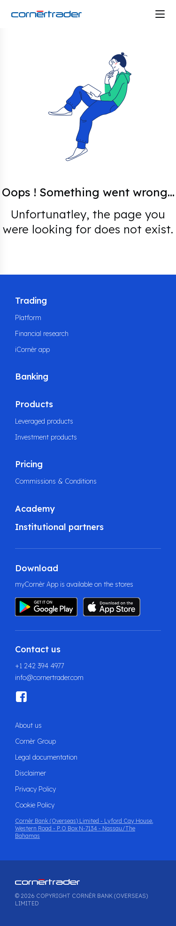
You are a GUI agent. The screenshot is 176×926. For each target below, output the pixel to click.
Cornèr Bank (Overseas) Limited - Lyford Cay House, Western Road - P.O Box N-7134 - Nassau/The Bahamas (84, 828)
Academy (35, 508)
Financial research (42, 333)
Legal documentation (46, 757)
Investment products (46, 437)
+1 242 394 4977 (39, 666)
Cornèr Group (35, 741)
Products (34, 404)
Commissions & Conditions (56, 481)
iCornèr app (32, 349)
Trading (31, 300)
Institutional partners (59, 527)
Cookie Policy (34, 805)
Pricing (29, 464)
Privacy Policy (35, 789)
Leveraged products (44, 421)
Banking (31, 376)
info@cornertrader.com (49, 677)
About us (28, 725)
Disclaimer (30, 773)
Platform (28, 318)
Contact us (38, 649)
